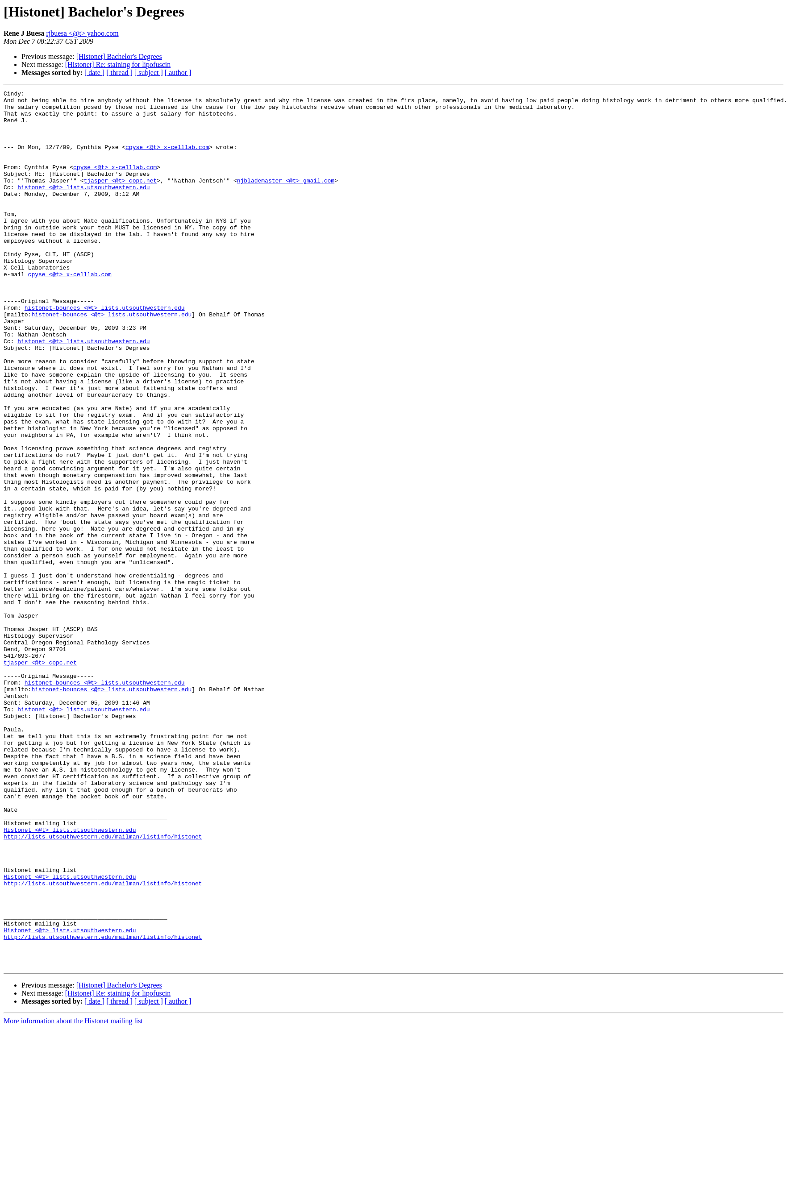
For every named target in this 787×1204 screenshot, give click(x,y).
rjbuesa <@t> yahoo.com (82, 33)
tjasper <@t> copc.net (120, 199)
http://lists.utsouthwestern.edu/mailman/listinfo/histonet (103, 986)
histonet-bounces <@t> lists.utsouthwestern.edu (105, 352)
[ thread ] (119, 72)
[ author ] (178, 72)
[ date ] (94, 72)
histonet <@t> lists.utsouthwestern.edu (83, 207)
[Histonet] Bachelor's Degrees (119, 56)
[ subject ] (148, 72)
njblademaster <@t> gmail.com (285, 199)
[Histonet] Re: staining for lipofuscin (118, 64)
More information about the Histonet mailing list (73, 1196)
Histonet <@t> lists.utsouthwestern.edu (70, 978)
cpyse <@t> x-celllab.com (167, 159)
